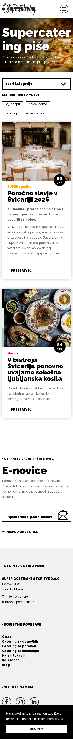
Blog (6, 665)
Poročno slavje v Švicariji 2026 (32, 196)
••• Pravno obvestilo (20, 532)
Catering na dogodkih (20, 641)
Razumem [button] (36, 728)
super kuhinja (35, 113)
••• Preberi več (19, 271)
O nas (6, 637)
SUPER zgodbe (19, 187)
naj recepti (12, 104)
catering (11, 113)
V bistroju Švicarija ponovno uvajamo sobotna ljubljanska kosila (35, 369)
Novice (13, 353)
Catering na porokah (19, 646)
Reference (10, 660)
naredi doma (38, 104)
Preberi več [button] (55, 718)
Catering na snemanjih (20, 651)
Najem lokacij (13, 655)
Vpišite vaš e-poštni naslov (30, 517)
